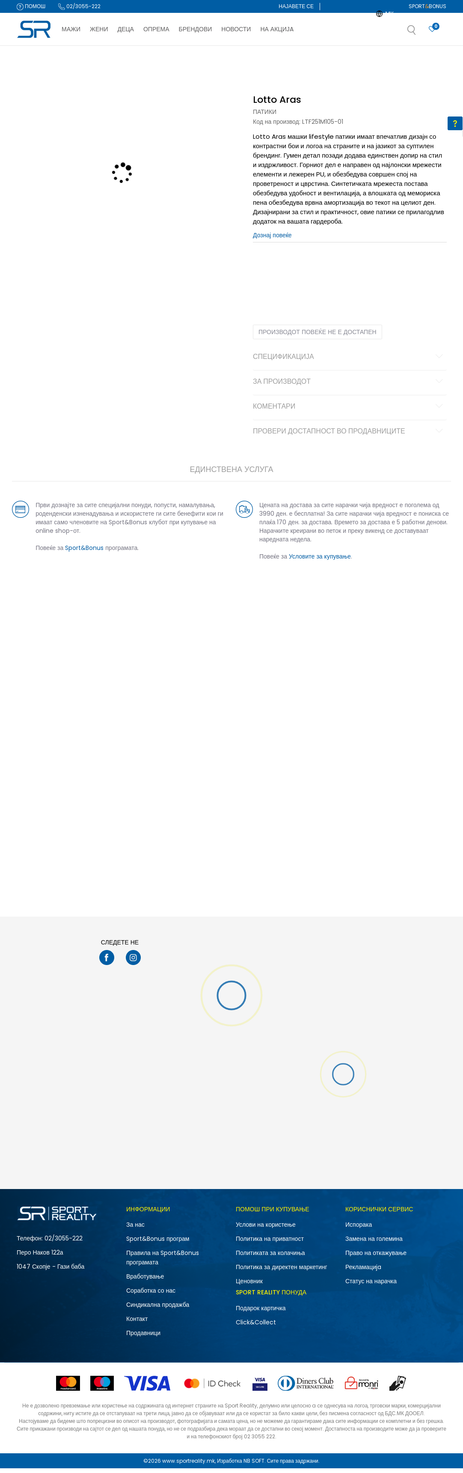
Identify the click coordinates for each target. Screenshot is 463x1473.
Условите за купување (320, 561)
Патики (264, 116)
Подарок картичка (261, 1313)
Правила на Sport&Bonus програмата (162, 1262)
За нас (135, 1229)
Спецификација (347, 362)
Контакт (137, 1323)
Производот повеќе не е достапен (317, 336)
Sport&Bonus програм (157, 1243)
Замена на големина (374, 1243)
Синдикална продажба (157, 1309)
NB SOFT (253, 1465)
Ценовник (249, 1286)
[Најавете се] (432, 29)
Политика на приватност (270, 1243)
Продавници (143, 1337)
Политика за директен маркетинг (281, 1271)
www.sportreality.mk (188, 1465)
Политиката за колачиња (270, 1257)
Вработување (145, 1281)
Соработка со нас (150, 1295)
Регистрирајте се (304, 19)
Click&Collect (256, 1327)
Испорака (358, 1229)
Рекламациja (363, 1271)
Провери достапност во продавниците (347, 436)
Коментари (347, 411)
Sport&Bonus (89, 552)
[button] (420, 32)
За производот (347, 386)
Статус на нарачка (371, 1286)
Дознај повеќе (272, 240)
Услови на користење (266, 1229)
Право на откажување (376, 1257)
